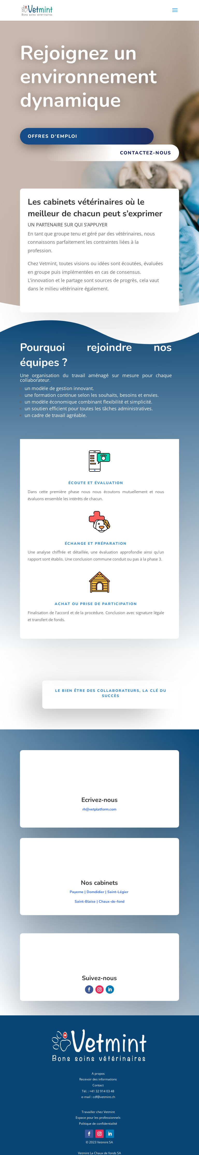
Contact (98, 1085)
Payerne (76, 891)
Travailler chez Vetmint (98, 1112)
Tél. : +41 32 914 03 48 (98, 1091)
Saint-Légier (118, 891)
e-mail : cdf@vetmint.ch (98, 1097)
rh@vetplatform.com (99, 809)
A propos (98, 1073)
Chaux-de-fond (111, 901)
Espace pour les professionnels (98, 1117)
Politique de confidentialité (98, 1123)
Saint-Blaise (86, 901)
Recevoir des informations (98, 1079)
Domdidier (95, 891)
